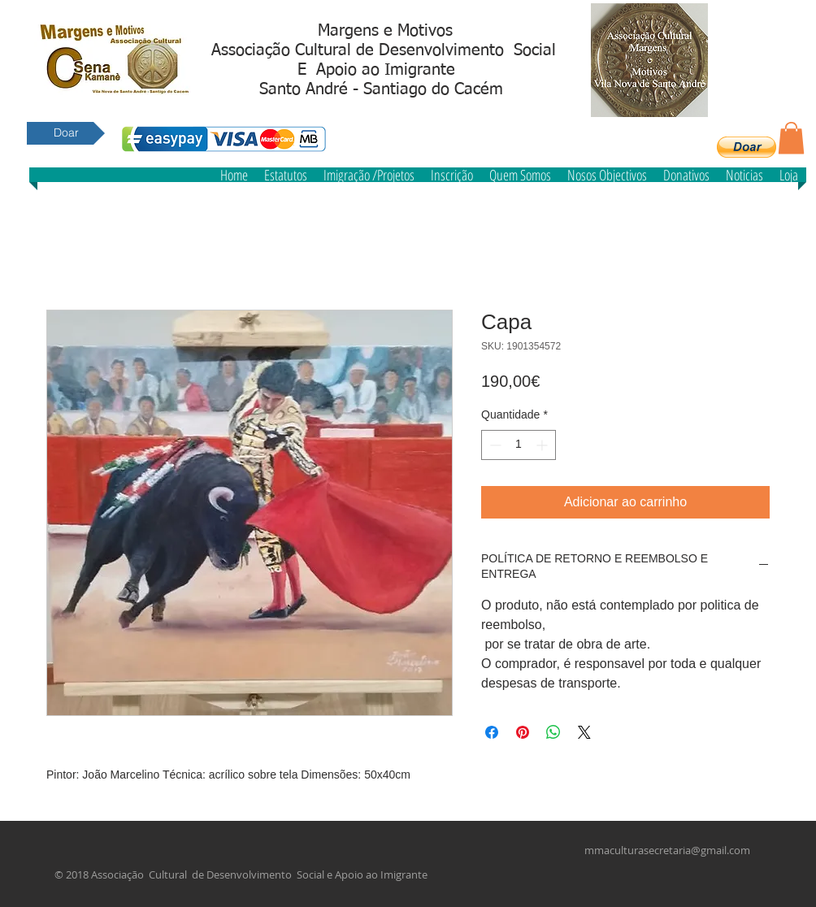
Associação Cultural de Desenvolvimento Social (383, 50)
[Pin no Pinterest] (522, 732)
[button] (746, 147)
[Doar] (66, 133)
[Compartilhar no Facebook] (491, 732)
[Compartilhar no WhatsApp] (553, 732)
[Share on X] (584, 732)
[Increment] (543, 445)
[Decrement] (494, 445)
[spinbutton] (518, 445)
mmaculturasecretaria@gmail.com (667, 850)
